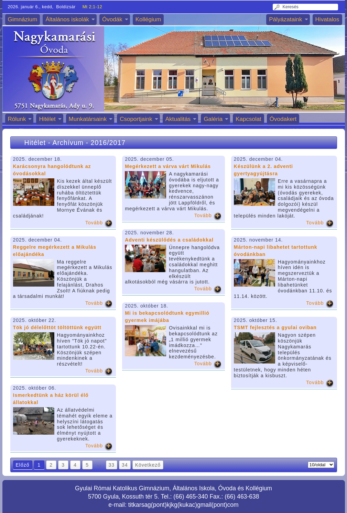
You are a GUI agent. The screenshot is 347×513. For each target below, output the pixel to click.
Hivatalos (327, 19)
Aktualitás (178, 119)
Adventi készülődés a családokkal (169, 240)
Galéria (213, 119)
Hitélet (47, 119)
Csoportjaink (136, 119)
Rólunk (17, 119)
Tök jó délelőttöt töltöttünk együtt (57, 327)
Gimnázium (22, 19)
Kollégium (148, 19)
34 (125, 465)
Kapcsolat (248, 119)
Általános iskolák (67, 19)
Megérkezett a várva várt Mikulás (168, 166)
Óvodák (112, 19)
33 (112, 465)
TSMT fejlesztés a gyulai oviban (275, 327)
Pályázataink (285, 19)
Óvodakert (283, 119)
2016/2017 (108, 142)
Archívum (68, 142)
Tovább (94, 222)
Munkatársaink (88, 119)
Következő (148, 465)
